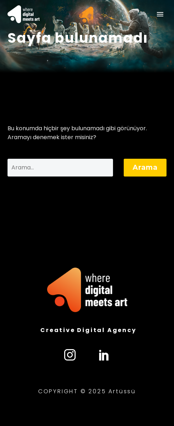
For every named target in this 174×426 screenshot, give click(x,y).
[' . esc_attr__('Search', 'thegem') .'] (60, 168)
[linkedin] (104, 355)
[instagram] (70, 355)
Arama (145, 167)
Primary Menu (160, 14)
